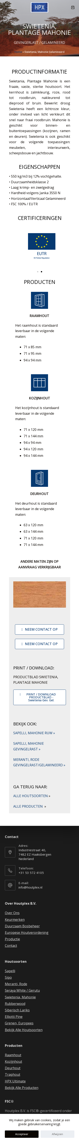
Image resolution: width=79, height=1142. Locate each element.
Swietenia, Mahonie (20, 997)
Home (18, 51)
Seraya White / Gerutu (22, 990)
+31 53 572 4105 (31, 872)
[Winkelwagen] (72, 7)
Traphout (12, 1074)
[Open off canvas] (7, 7)
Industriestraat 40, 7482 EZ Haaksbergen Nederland (35, 854)
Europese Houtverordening (26, 932)
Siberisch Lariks (17, 1010)
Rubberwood (15, 1003)
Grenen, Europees (19, 1023)
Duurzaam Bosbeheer (22, 926)
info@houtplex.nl (30, 887)
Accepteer (21, 1134)
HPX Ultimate (15, 1081)
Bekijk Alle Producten (21, 1087)
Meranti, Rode (16, 984)
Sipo (8, 977)
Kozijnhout (13, 1061)
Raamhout (13, 1055)
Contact (11, 945)
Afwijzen (57, 1134)
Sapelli (10, 971)
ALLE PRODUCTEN (29, 806)
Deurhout (12, 1068)
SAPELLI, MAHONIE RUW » (34, 733)
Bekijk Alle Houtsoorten (24, 1030)
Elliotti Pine (14, 1016)
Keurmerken (15, 919)
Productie (12, 939)
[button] (37, 271)
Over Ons (12, 913)
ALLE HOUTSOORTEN (31, 796)
